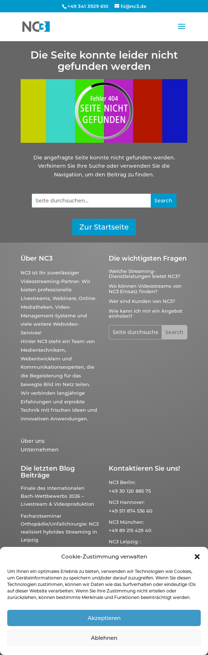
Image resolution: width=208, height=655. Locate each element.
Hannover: (132, 502)
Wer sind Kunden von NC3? (142, 301)
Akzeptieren (104, 618)
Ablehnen (104, 637)
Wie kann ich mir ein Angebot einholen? (145, 313)
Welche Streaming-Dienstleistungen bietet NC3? (144, 273)
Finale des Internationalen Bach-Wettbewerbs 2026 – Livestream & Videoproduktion (57, 496)
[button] (197, 556)
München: (132, 522)
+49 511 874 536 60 (131, 511)
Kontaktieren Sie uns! (144, 468)
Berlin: (128, 482)
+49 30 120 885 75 (130, 491)
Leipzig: (129, 541)
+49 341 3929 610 (87, 6)
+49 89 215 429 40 (130, 530)
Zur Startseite (104, 227)
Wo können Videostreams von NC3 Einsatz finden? (145, 288)
